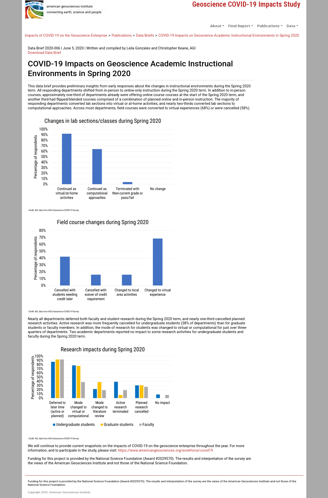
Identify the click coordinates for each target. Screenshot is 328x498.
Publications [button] (268, 25)
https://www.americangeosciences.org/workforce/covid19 (165, 450)
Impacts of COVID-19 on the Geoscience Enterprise (66, 35)
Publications (121, 35)
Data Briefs (145, 35)
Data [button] (291, 25)
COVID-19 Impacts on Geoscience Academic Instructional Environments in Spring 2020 (228, 35)
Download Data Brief (44, 52)
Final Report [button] (239, 25)
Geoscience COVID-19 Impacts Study (246, 4)
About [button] (215, 25)
